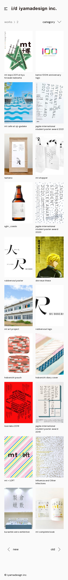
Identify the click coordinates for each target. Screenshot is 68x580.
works (8, 22)
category (53, 21)
